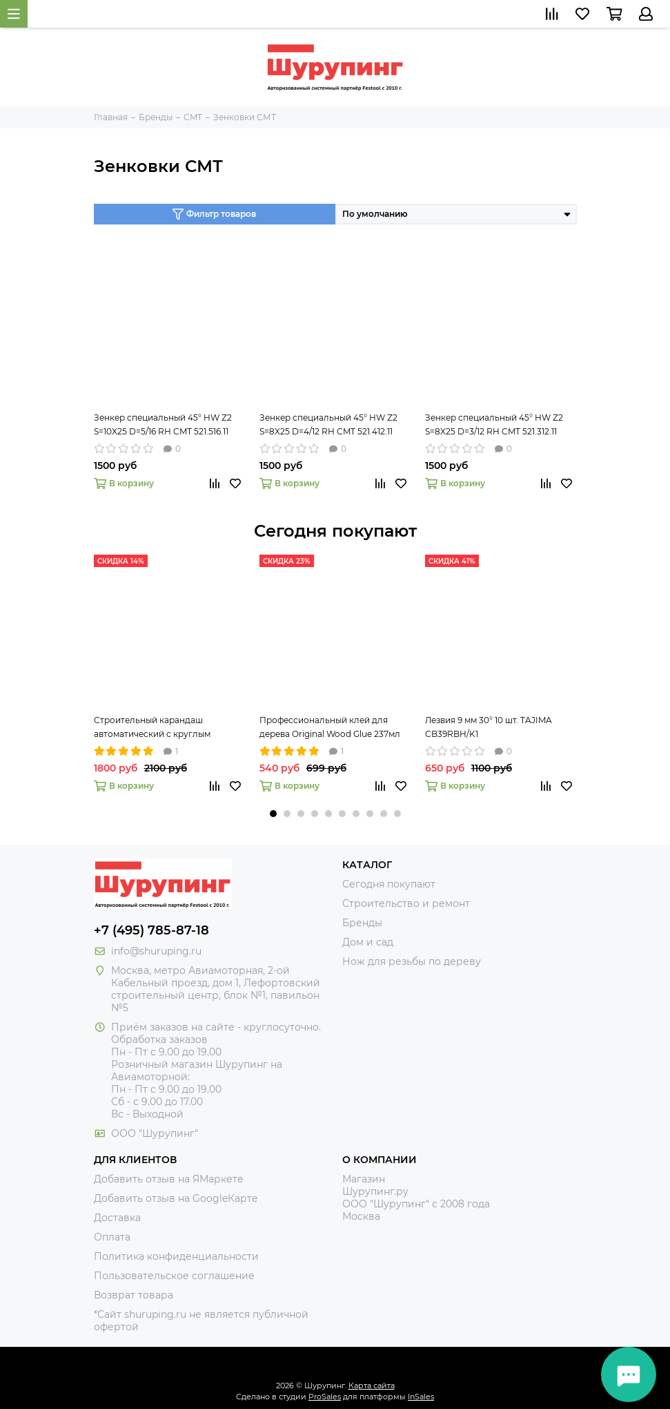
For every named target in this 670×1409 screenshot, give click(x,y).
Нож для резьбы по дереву (411, 961)
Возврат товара (133, 1295)
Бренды (362, 923)
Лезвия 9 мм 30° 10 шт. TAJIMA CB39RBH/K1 (488, 727)
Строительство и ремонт (406, 903)
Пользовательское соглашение (174, 1275)
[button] (273, 813)
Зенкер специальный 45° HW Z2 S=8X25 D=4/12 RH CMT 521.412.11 (328, 424)
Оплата (112, 1237)
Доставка (117, 1217)
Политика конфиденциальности (176, 1256)
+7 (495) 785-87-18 (151, 930)
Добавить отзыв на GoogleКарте (176, 1198)
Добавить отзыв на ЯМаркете (169, 1179)
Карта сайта (371, 1385)
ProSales (324, 1396)
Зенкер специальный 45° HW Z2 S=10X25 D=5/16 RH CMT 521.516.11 (163, 424)
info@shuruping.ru (156, 951)
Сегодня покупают (335, 531)
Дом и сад (367, 942)
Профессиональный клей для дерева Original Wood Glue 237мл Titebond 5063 (329, 728)
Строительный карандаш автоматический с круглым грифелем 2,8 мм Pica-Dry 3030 (160, 728)
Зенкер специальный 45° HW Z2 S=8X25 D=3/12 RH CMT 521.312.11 (494, 424)
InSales (421, 1396)
